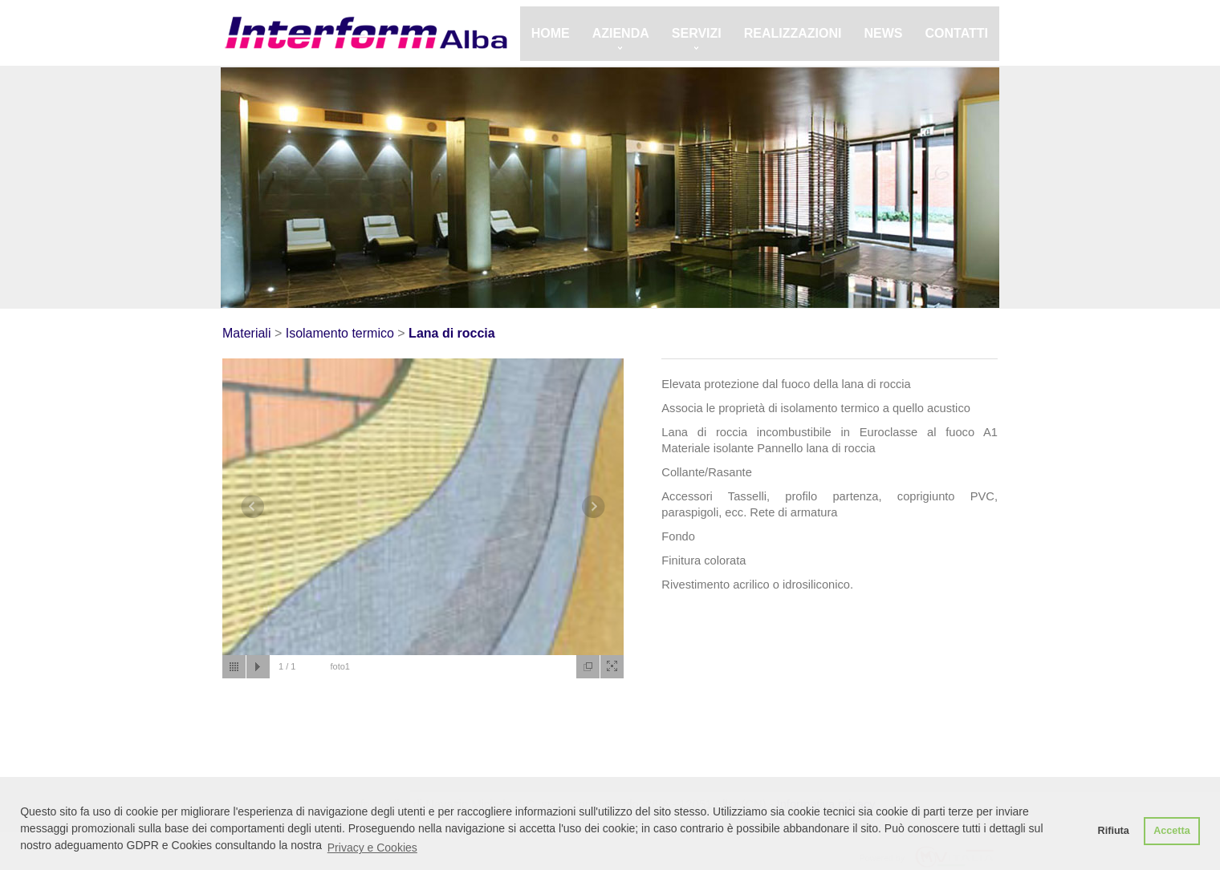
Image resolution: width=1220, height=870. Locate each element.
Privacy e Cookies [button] (372, 847)
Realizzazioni (793, 33)
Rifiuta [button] (1113, 830)
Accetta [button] (1171, 830)
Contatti (957, 33)
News (883, 33)
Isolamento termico (340, 333)
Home (550, 33)
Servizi (697, 33)
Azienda (620, 33)
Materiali (246, 333)
